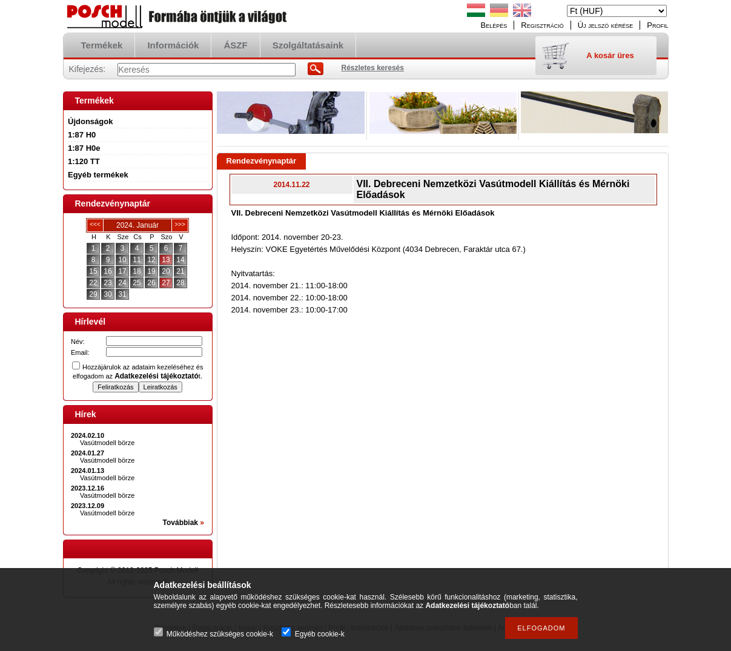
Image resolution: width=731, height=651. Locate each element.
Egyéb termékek (98, 174)
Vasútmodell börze (107, 442)
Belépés (494, 25)
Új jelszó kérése (605, 25)
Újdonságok (90, 121)
